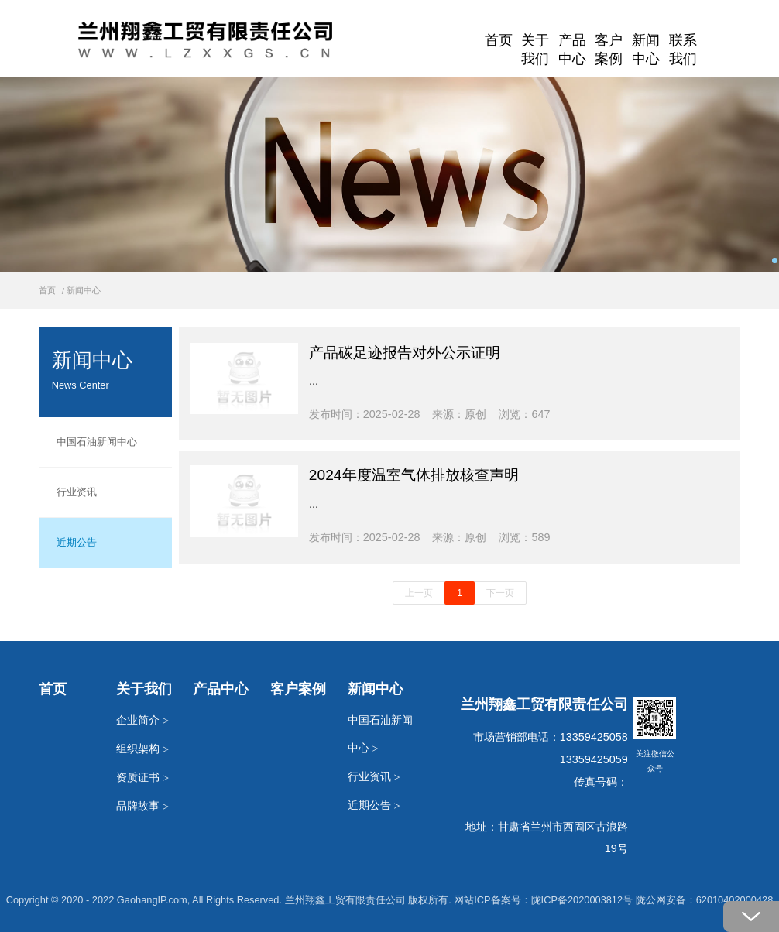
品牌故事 (142, 806)
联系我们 (683, 45)
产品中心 (572, 45)
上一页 (419, 593)
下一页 (500, 593)
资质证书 (142, 777)
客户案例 (609, 45)
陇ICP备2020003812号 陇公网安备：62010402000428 (652, 900)
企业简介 (142, 720)
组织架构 (142, 749)
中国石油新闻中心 (87, 441)
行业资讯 (67, 492)
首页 (499, 40)
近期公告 (67, 542)
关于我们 (535, 45)
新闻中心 (646, 45)
